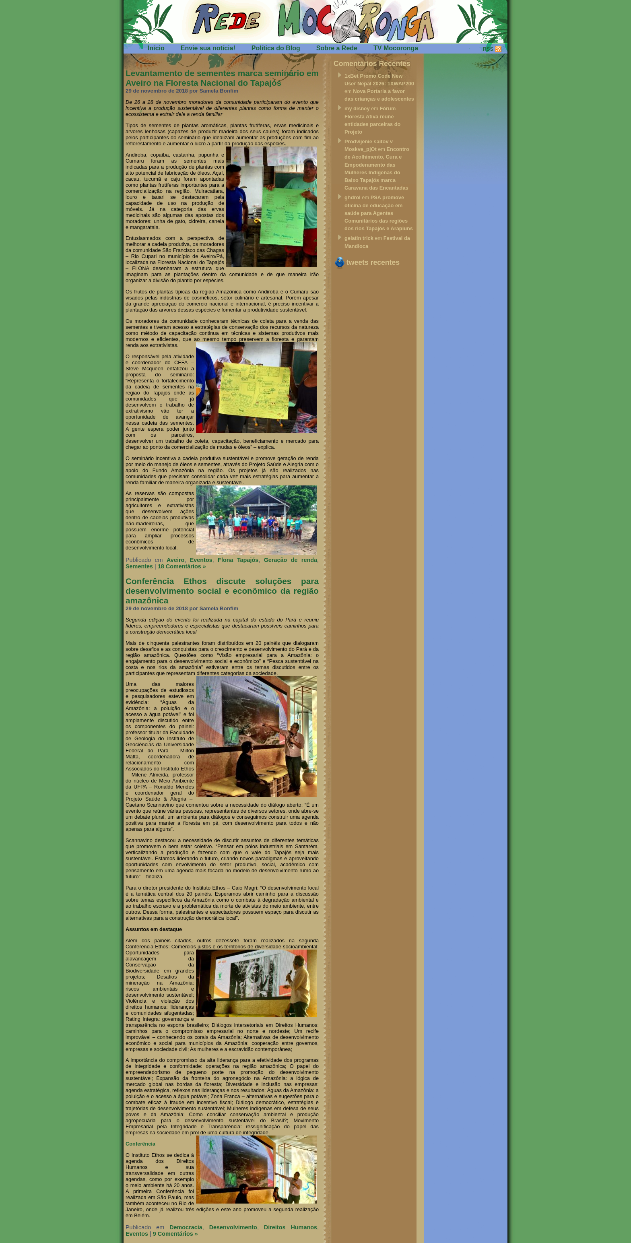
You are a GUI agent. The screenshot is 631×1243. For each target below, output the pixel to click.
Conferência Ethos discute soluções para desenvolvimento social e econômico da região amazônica (222, 590)
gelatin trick (358, 238)
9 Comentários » (175, 1234)
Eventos (201, 560)
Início (156, 48)
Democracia (185, 1227)
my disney (357, 108)
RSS (488, 49)
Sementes (139, 566)
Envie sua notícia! (208, 48)
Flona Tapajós (238, 560)
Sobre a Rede (336, 48)
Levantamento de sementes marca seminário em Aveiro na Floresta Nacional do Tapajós (222, 77)
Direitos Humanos (290, 1227)
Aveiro (175, 560)
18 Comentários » (182, 566)
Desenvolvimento (233, 1227)
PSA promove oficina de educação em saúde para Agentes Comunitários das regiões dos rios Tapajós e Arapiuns (378, 212)
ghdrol (352, 197)
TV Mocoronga (395, 48)
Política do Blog (276, 48)
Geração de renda (290, 560)
